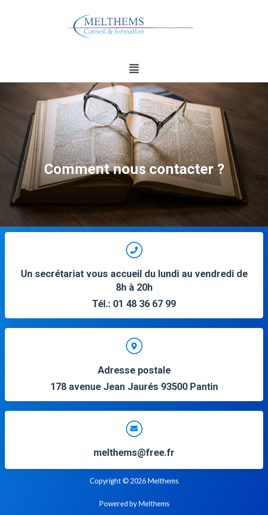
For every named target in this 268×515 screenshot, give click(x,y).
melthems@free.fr (134, 452)
